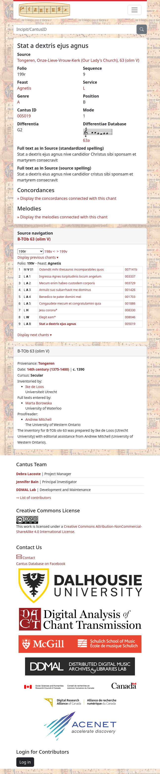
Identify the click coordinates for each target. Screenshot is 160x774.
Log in (25, 762)
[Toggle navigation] (134, 10)
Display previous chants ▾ (38, 257)
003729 (130, 283)
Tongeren (46, 363)
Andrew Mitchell (38, 419)
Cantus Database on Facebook (41, 563)
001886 (130, 303)
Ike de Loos (34, 386)
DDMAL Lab (26, 489)
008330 (130, 310)
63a (86, 140)
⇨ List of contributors (33, 497)
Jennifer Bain (28, 481)
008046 (130, 317)
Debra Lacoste (28, 473)
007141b (131, 269)
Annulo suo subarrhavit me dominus (65, 290)
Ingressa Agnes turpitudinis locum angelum (70, 276)
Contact (25, 557)
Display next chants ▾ (35, 334)
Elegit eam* (47, 317)
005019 (24, 116)
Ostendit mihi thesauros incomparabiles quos (71, 269)
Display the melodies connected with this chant (64, 217)
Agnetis (24, 88)
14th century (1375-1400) (48, 369)
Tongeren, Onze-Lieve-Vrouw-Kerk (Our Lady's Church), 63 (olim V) (78, 60)
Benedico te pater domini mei (60, 297)
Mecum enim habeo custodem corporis (67, 283)
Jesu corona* (48, 310)
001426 (130, 290)
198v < (49, 251)
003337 (130, 276)
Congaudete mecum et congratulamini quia (70, 303)
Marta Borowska (38, 403)
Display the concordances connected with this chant (68, 198)
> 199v (62, 251)
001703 (130, 297)
